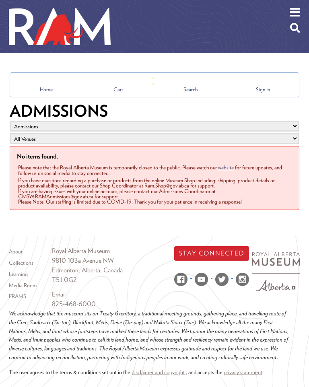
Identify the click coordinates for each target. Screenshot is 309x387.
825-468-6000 (74, 304)
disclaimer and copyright (158, 371)
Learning (18, 274)
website (226, 167)
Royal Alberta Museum (81, 251)
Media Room (23, 285)
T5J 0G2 (64, 280)
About (16, 251)
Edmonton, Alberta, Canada (87, 270)
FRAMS (17, 296)
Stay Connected (211, 253)
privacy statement (243, 371)
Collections (21, 262)
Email (59, 294)
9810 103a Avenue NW (83, 260)
